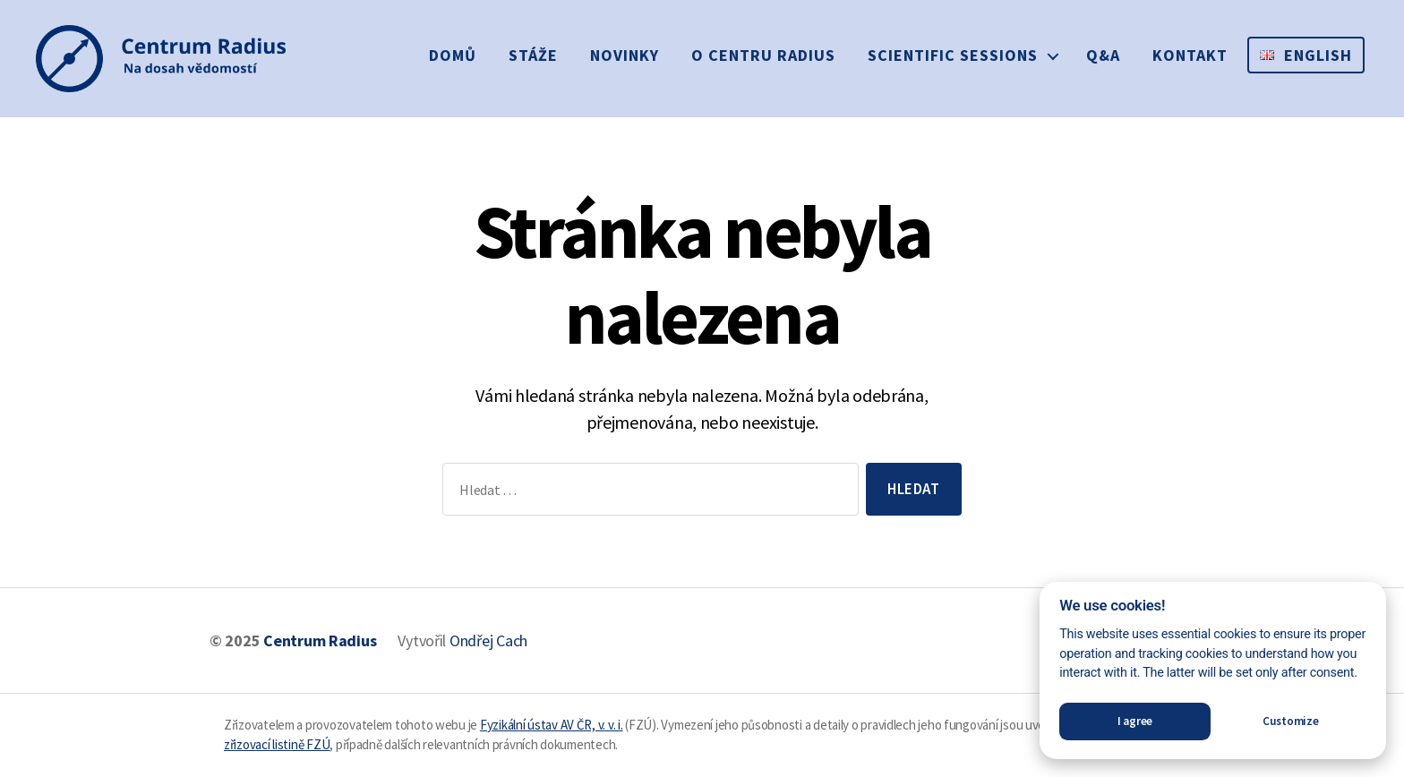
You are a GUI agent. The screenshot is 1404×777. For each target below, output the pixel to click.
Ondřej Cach (488, 640)
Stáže (533, 55)
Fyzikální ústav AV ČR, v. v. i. (551, 724)
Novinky (624, 55)
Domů (452, 55)
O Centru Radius (763, 55)
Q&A (1103, 55)
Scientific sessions (953, 55)
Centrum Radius (319, 640)
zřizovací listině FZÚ (277, 744)
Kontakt (1190, 55)
